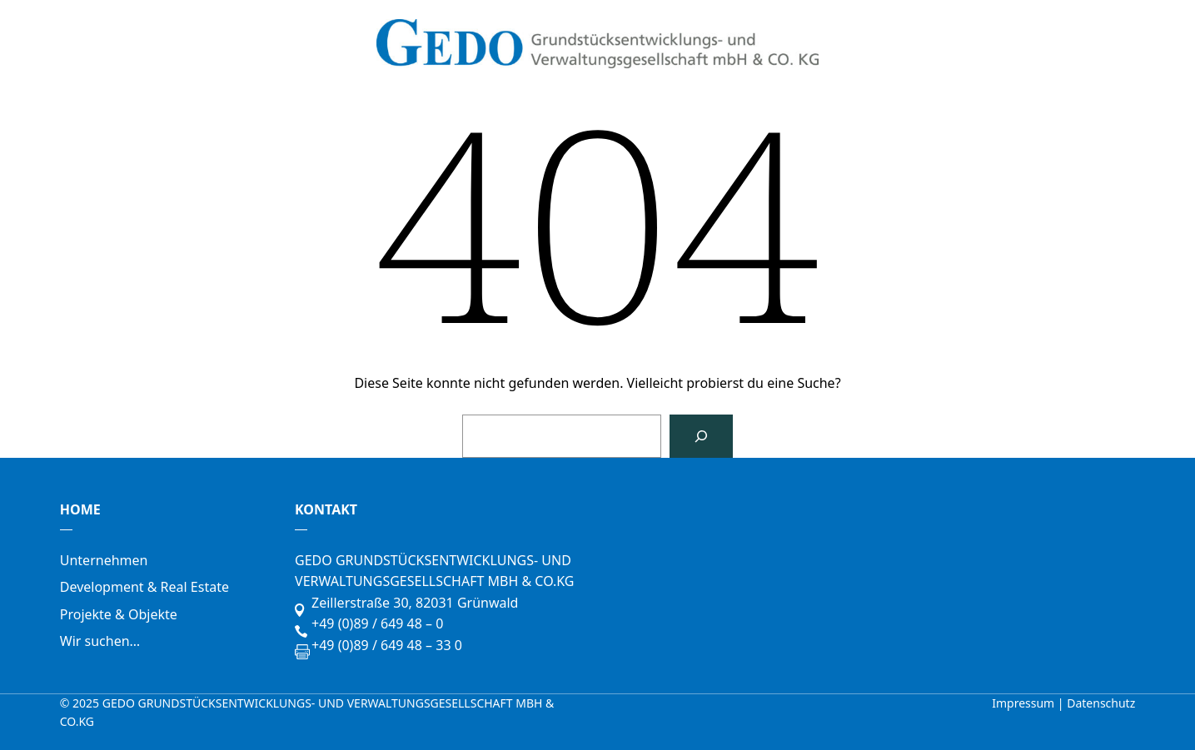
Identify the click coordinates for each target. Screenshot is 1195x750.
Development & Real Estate (144, 587)
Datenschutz (1101, 703)
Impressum (1025, 703)
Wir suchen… (100, 641)
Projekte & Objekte (118, 614)
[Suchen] (701, 436)
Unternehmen (104, 560)
